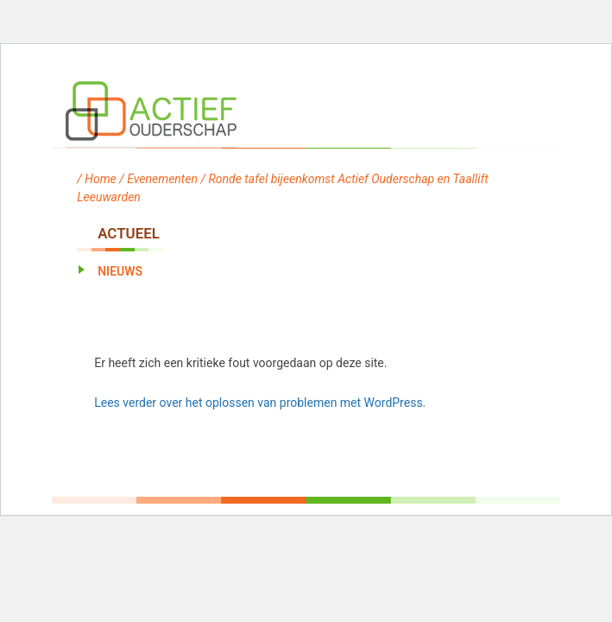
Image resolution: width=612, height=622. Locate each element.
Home (101, 179)
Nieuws (120, 271)
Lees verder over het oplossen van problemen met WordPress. (260, 402)
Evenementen (162, 179)
